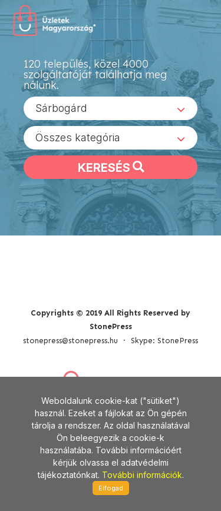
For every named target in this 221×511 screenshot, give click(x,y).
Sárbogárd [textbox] (61, 108)
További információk (142, 475)
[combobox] (110, 108)
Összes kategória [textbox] (77, 137)
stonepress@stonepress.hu (70, 340)
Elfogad (110, 488)
